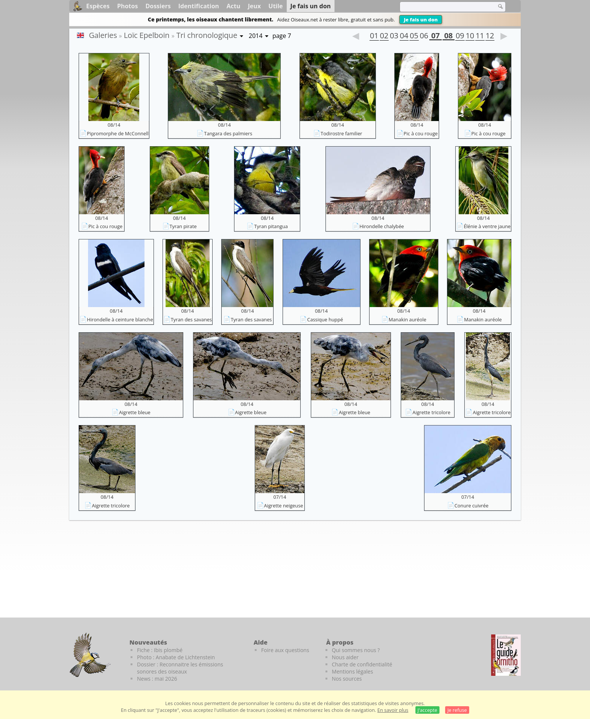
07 (435, 36)
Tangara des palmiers (228, 133)
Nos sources (347, 678)
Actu (233, 6)
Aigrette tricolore (431, 412)
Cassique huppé (325, 319)
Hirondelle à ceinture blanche (120, 319)
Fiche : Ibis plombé (159, 650)
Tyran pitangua (270, 226)
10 (470, 36)
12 (490, 36)
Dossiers (157, 6)
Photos (127, 6)
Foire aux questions (285, 650)
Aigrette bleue (135, 412)
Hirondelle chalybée (381, 226)
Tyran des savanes (191, 319)
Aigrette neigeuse (283, 505)
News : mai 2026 (157, 678)
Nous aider (345, 657)
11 (480, 36)
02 (384, 36)
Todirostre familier (341, 133)
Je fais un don (421, 19)
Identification (198, 6)
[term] (443, 7)
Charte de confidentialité (362, 664)
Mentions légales (352, 671)
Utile (275, 6)
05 (414, 36)
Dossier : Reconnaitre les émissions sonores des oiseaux (180, 668)
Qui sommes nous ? (356, 650)
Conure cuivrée (471, 505)
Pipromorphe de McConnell (118, 133)
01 (374, 36)
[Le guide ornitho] (506, 655)
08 (448, 36)
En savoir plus (392, 710)
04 (404, 36)
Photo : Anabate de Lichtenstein (176, 657)
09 (460, 36)
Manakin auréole (407, 319)
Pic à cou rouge (421, 133)
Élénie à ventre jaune (487, 226)
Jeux (254, 6)
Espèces (97, 6)
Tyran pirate (183, 226)
